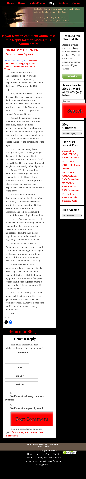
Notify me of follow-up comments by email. (24, 398)
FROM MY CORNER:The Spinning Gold (69, 197)
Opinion (35, 444)
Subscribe (72, 76)
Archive (63, 3)
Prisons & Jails (18, 66)
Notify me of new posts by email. (26, 408)
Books (21, 3)
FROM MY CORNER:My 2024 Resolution (70, 176)
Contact (77, 3)
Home (10, 3)
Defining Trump (16, 64)
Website (20, 384)
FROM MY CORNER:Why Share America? (70, 154)
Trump (7, 69)
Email (20, 375)
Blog (52, 3)
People (27, 64)
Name (20, 367)
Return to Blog (22, 331)
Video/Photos (37, 3)
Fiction (41, 444)
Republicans (30, 66)
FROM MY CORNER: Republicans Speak (22, 52)
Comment (22, 352)
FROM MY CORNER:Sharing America (72, 165)
